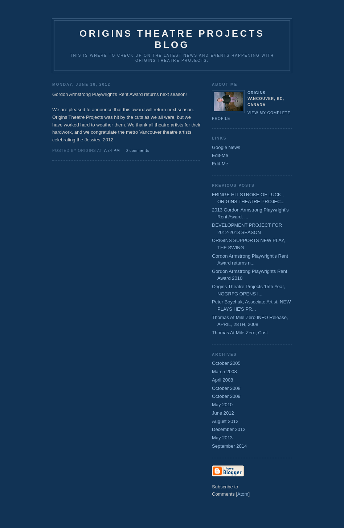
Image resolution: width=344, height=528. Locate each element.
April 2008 (222, 380)
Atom (242, 494)
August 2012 (225, 421)
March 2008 (224, 371)
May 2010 (222, 404)
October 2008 (226, 388)
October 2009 (226, 396)
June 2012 (223, 413)
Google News (226, 147)
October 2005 (226, 363)
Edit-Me (220, 155)
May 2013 (222, 437)
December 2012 (229, 429)
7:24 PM (113, 151)
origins (256, 93)
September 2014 (229, 446)
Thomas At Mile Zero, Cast (240, 332)
